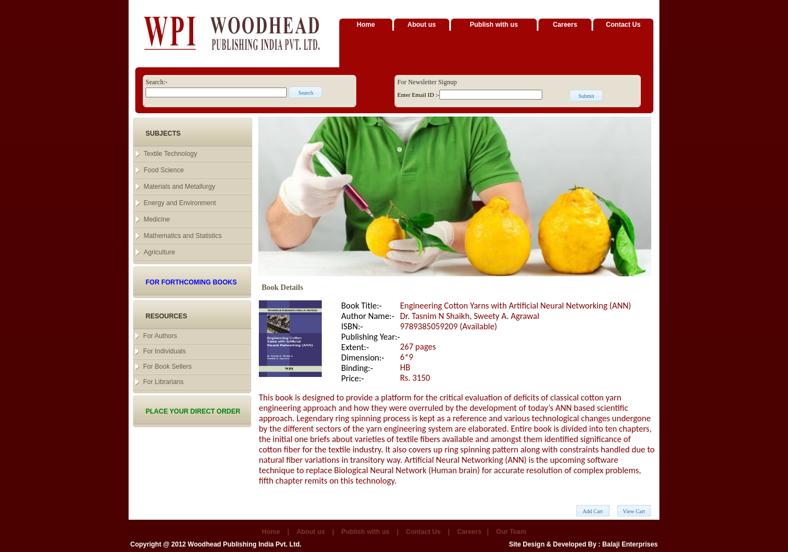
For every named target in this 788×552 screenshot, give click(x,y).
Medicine (156, 219)
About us (422, 24)
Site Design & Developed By (552, 544)
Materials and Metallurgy (179, 186)
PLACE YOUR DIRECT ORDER (193, 411)
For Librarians (163, 382)
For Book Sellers (167, 366)
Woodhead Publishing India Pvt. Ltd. (245, 544)
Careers (565, 24)
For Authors (160, 336)
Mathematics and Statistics (182, 236)
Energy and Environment (179, 203)
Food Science (163, 170)
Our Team (511, 532)
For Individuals (164, 351)
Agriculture (159, 252)
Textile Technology (170, 154)
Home (366, 24)
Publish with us (494, 24)
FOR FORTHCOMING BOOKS (191, 282)
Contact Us (623, 24)
